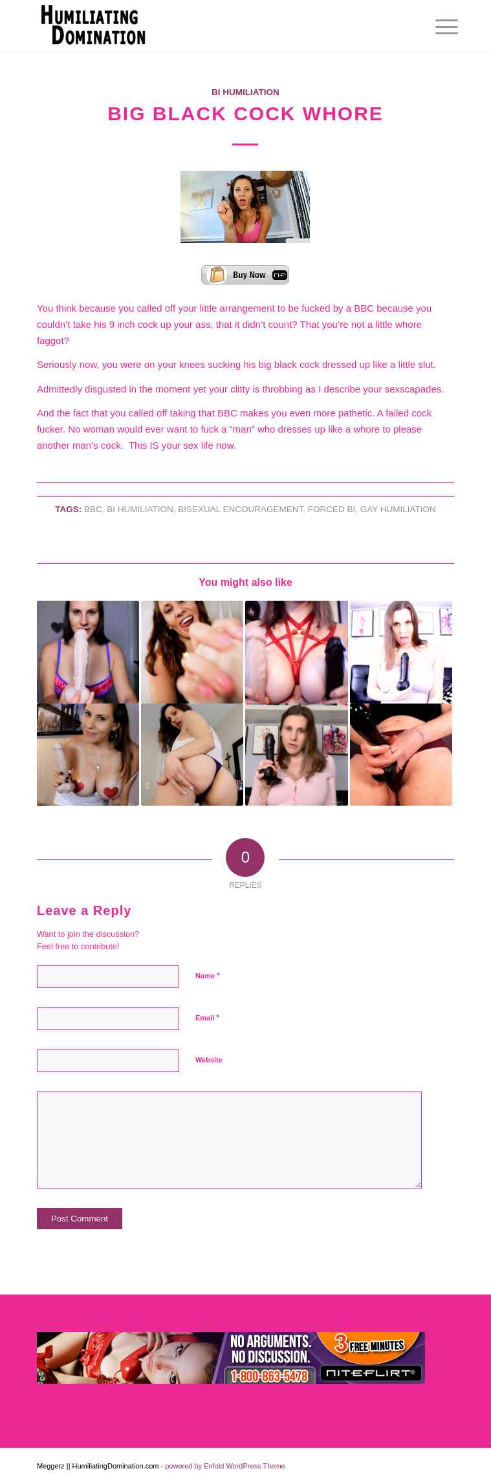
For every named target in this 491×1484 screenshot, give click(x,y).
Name (207, 975)
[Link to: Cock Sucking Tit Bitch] (296, 652)
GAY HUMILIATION (398, 509)
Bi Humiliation (245, 92)
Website (209, 1060)
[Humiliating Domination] (204, 26)
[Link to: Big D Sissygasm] (296, 755)
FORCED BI (332, 509)
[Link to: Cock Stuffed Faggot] (401, 652)
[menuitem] (436, 27)
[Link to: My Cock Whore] (401, 755)
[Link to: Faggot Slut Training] (88, 652)
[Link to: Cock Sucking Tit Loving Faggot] (88, 755)
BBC (93, 509)
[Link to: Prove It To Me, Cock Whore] (192, 652)
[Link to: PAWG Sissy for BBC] (192, 755)
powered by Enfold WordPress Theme (225, 1466)
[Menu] (436, 27)
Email (207, 1017)
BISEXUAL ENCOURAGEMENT (240, 509)
